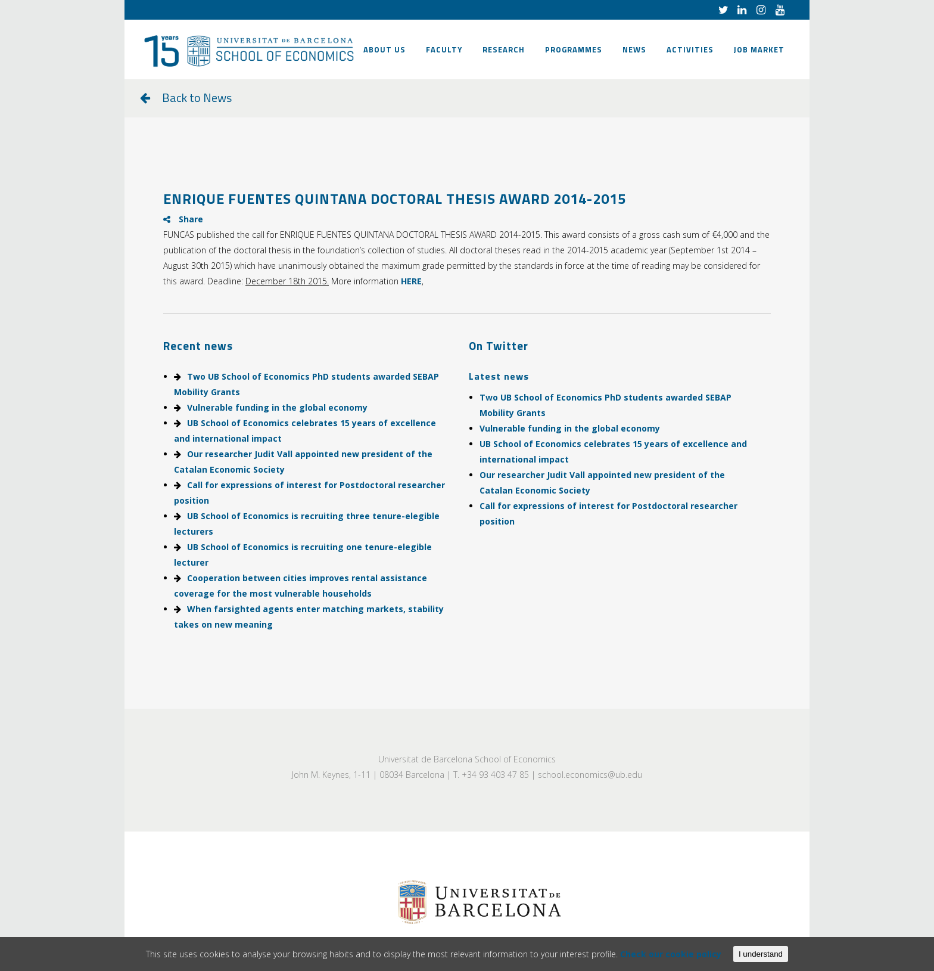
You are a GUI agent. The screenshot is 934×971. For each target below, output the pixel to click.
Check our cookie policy (670, 954)
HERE (411, 281)
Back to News (197, 97)
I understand (761, 954)
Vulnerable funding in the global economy (277, 407)
